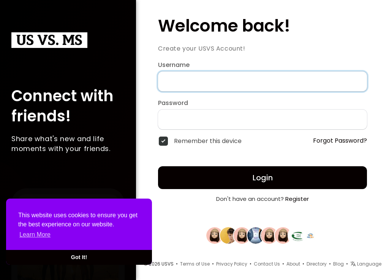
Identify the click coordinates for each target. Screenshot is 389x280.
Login (263, 177)
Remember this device (208, 141)
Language (365, 264)
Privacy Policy (231, 264)
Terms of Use (195, 264)
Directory (317, 264)
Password (173, 103)
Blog (338, 264)
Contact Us (267, 264)
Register (297, 199)
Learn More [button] (35, 234)
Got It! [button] (79, 257)
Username (174, 65)
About (293, 264)
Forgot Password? (340, 141)
